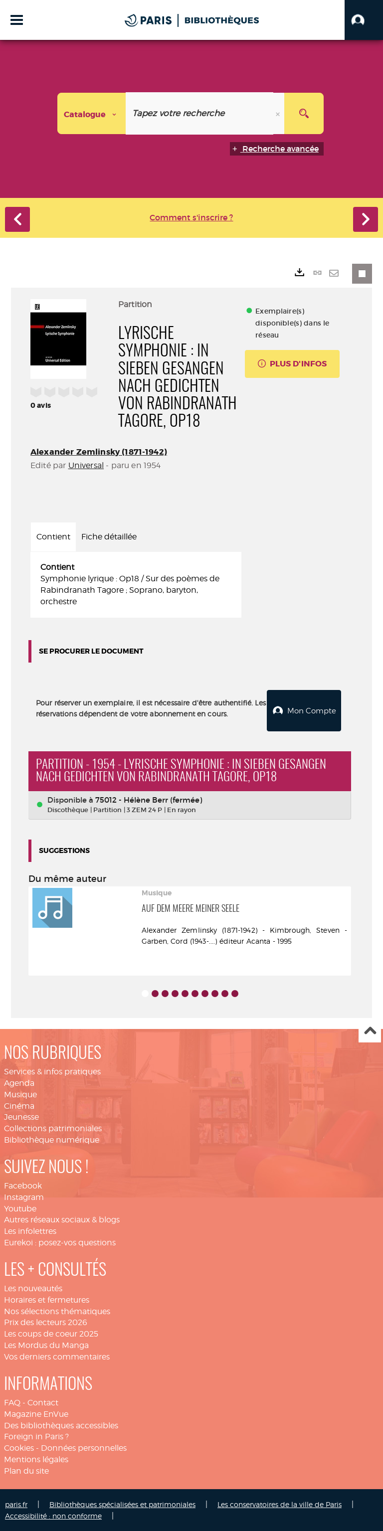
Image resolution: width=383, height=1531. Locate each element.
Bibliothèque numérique (51, 1139)
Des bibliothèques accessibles (61, 1425)
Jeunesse (21, 1116)
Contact (42, 1402)
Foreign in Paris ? (36, 1436)
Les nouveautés (33, 1288)
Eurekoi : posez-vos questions (60, 1242)
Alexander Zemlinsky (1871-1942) (98, 452)
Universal (86, 465)
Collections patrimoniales (53, 1128)
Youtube (20, 1208)
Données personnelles (84, 1447)
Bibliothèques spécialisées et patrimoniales (122, 1504)
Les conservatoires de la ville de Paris (279, 1504)
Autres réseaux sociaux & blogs (62, 1219)
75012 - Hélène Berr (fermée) (148, 799)
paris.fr (16, 1504)
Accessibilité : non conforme (53, 1515)
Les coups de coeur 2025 (51, 1333)
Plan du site (26, 1470)
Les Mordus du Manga (46, 1345)
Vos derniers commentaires (57, 1356)
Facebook (23, 1185)
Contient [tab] (53, 536)
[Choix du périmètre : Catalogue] (91, 113)
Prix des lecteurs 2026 (45, 1322)
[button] (364, 20)
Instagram (24, 1196)
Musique (20, 1094)
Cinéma (19, 1105)
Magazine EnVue (36, 1413)
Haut (370, 1031)
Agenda (19, 1082)
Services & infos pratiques (52, 1071)
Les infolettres (30, 1230)
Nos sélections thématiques (57, 1311)
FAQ (12, 1402)
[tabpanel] (135, 584)
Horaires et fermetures (46, 1299)
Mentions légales (36, 1459)
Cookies (19, 1447)
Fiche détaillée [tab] (109, 536)
